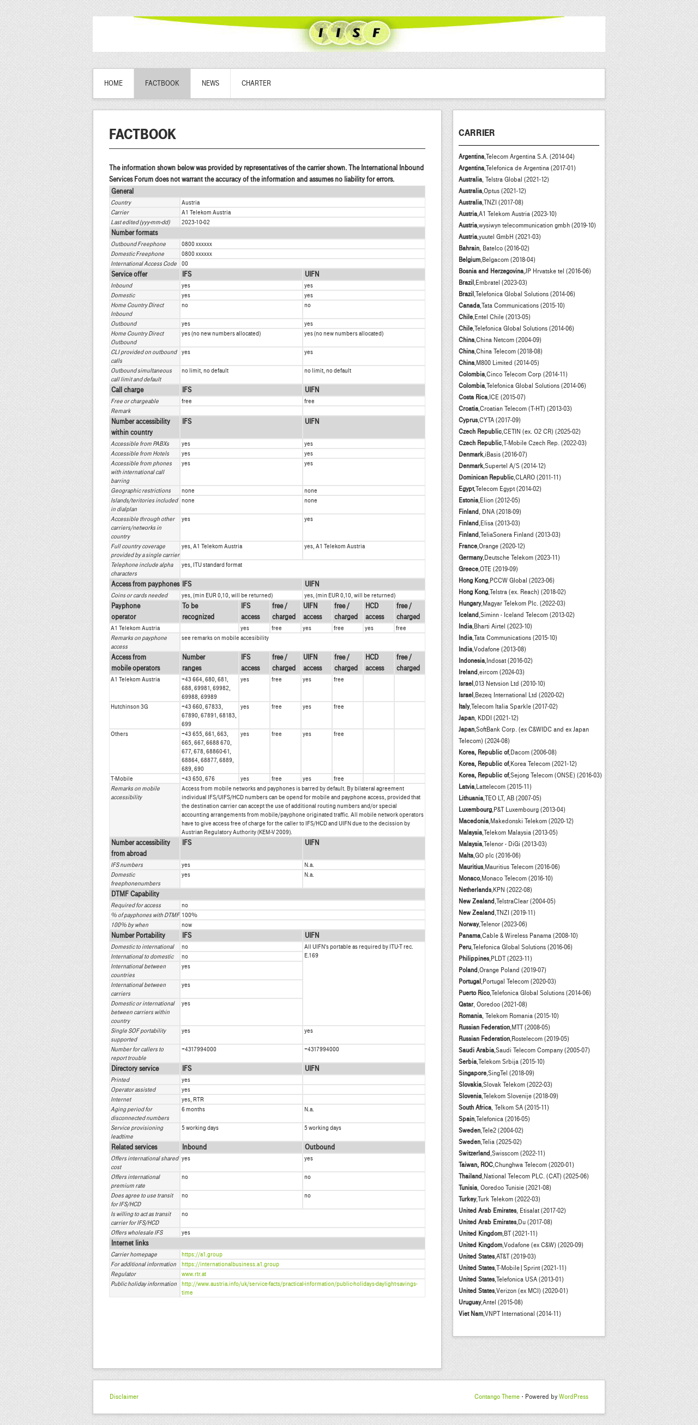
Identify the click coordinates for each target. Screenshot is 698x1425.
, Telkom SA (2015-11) (504, 1107)
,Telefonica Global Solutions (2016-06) (516, 947)
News (210, 83)
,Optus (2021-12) (492, 191)
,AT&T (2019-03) (497, 1256)
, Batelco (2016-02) (494, 248)
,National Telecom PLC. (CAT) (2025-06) (524, 1176)
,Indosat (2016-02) (496, 660)
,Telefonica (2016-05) (494, 1119)
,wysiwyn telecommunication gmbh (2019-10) (527, 225)
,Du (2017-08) (505, 1222)
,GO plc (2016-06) (490, 855)
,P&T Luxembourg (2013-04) (512, 809)
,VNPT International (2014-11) (510, 1313)
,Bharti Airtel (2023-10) (495, 626)
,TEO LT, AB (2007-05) (500, 798)
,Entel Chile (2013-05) (495, 317)
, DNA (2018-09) (490, 511)
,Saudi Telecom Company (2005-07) (524, 1050)
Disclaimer (124, 1396)
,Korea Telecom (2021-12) (518, 763)
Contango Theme (497, 1396)
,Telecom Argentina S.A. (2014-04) (517, 156)
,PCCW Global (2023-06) (507, 580)
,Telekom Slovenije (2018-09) (508, 1096)
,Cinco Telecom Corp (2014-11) (513, 374)
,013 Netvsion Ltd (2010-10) (502, 683)
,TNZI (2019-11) (497, 912)
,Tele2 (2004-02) (491, 1130)
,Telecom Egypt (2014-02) (500, 488)
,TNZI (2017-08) (491, 202)
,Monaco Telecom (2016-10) (506, 878)
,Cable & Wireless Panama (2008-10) (518, 935)
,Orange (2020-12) (492, 546)
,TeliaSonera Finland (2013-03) (510, 534)
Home (113, 83)
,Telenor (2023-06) (493, 924)
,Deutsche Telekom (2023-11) (509, 557)
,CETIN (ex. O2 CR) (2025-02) (520, 431)
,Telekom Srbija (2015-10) (502, 1061)
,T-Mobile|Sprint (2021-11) (513, 1268)
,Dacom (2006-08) (508, 752)
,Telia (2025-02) (490, 1141)
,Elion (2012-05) (489, 500)
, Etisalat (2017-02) (512, 1210)
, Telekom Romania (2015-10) (509, 1015)
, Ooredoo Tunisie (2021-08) (505, 1187)
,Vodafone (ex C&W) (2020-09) (521, 1245)
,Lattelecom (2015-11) (495, 786)
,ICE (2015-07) (492, 397)
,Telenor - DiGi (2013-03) (503, 844)
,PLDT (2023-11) (495, 958)
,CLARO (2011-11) (510, 477)
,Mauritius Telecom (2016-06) (509, 867)
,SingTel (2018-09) (496, 1073)
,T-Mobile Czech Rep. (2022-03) (523, 443)
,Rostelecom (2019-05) (514, 1038)
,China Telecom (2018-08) (501, 351)
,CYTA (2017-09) (490, 420)
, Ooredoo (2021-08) (493, 1004)
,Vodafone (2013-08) (492, 649)
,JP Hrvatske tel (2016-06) (525, 271)
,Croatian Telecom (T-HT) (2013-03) (515, 408)
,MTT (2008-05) (504, 1027)
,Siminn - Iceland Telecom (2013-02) (517, 614)
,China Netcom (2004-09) (500, 340)
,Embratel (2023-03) (493, 282)
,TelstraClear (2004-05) (507, 901)
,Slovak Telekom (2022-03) (505, 1084)
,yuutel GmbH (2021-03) (500, 236)
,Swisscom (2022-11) (502, 1153)
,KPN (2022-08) (495, 889)
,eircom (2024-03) (492, 672)
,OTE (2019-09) (488, 569)
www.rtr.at (194, 1274)
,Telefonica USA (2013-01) (511, 1279)
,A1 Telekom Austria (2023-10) (508, 213)
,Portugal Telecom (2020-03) (507, 981)
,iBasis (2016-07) (493, 454)
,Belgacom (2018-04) (497, 259)
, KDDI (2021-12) (489, 718)
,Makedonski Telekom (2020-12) (516, 821)
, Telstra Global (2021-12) (504, 179)
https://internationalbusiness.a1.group (230, 1264)
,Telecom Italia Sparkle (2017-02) (508, 706)
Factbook (162, 83)
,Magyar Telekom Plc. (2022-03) (512, 603)
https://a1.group (202, 1254)
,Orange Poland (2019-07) (502, 970)
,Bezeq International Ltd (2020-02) (511, 695)
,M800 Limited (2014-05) (499, 362)
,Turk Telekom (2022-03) (499, 1199)
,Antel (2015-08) (491, 1302)
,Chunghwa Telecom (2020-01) (516, 1164)
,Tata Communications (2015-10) (512, 305)
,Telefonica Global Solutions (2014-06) (517, 294)
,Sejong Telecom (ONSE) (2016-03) (530, 775)
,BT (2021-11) (498, 1233)
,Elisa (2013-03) (489, 523)
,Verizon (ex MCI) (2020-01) (513, 1290)
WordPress (573, 1396)
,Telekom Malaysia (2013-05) (508, 832)
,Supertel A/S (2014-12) (502, 466)
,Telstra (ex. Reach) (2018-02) (512, 592)
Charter (256, 83)
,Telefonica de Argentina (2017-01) (517, 168)
